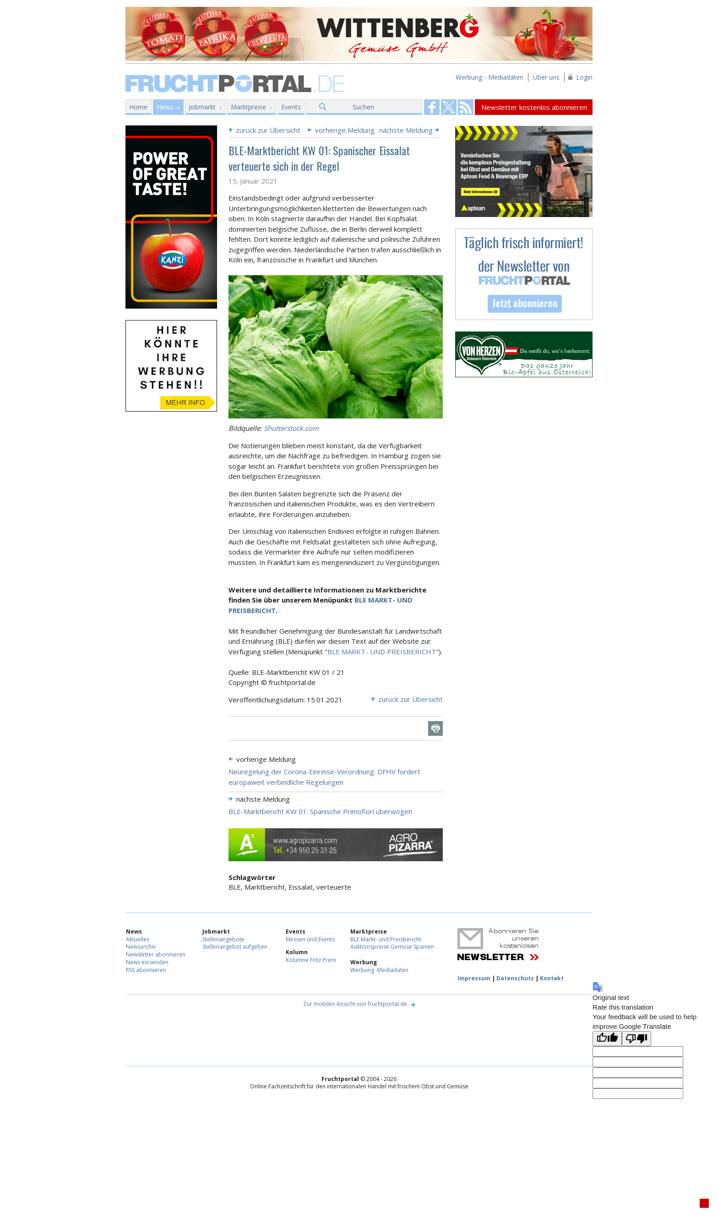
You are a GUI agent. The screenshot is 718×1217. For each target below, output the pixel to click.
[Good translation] (607, 1038)
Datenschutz (515, 978)
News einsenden (147, 962)
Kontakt (552, 978)
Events (291, 107)
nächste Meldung (406, 130)
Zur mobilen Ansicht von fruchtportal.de (355, 1004)
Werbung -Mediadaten (379, 970)
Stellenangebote (223, 939)
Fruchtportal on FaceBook (432, 107)
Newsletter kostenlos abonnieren (534, 107)
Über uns (546, 77)
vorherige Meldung (345, 130)
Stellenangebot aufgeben (234, 947)
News (165, 107)
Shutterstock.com (291, 428)
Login (584, 77)
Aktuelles (137, 939)
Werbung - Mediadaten (489, 77)
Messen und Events (310, 939)
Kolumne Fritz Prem (311, 960)
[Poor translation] (636, 1038)
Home (138, 107)
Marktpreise (248, 107)
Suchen (363, 107)
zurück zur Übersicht (268, 130)
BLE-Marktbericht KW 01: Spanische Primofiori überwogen (320, 811)
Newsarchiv (141, 947)
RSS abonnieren (146, 970)
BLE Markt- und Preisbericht (385, 939)
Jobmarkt (202, 107)
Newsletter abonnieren (155, 954)
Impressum (473, 978)
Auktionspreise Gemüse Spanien (392, 947)
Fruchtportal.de (236, 82)
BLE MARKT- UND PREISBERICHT (381, 651)
